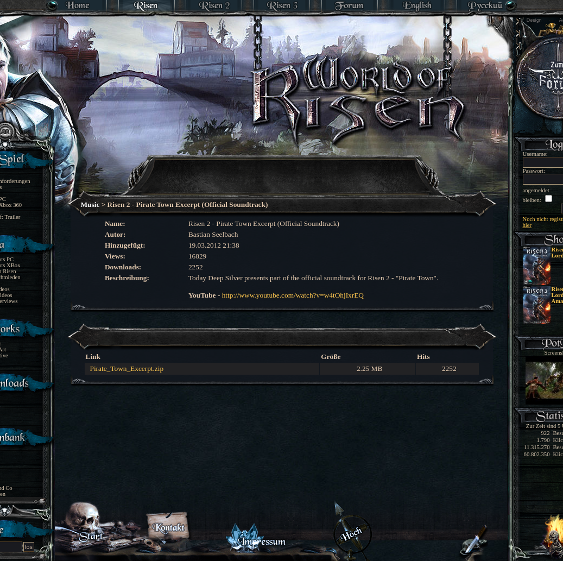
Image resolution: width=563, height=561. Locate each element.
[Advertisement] (282, 168)
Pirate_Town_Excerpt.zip (127, 368)
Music (90, 204)
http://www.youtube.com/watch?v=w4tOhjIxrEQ (293, 295)
